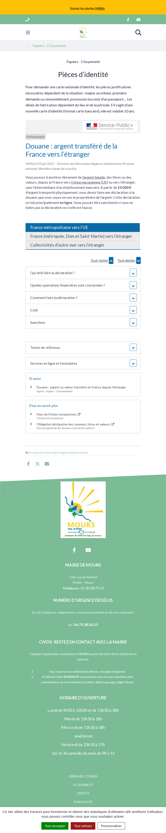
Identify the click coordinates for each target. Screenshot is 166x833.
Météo (99, 8)
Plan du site (83, 802)
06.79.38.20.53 (86, 624)
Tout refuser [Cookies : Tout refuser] (83, 826)
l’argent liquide (93, 177)
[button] (83, 273)
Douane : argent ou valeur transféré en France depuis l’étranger (81, 387)
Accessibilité (83, 785)
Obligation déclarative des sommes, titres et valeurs (76, 424)
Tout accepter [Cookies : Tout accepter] (55, 826)
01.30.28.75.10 (92, 588)
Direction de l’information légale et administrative (58, 452)
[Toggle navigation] (28, 32)
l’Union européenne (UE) (89, 182)
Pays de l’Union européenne (59, 414)
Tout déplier (129, 260)
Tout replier (102, 260)
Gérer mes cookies (83, 776)
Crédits (83, 793)
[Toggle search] (138, 32)
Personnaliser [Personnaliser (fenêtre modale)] (111, 826)
